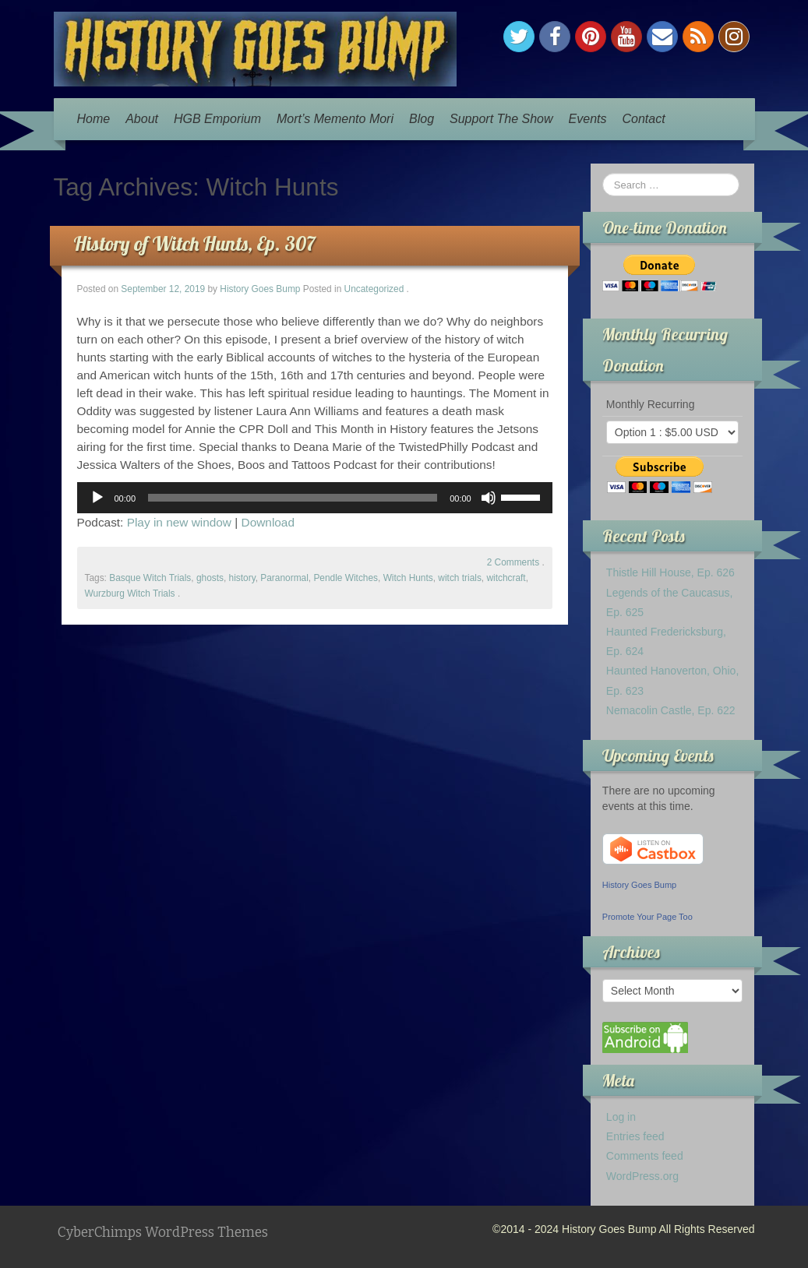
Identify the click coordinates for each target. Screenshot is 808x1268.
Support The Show (501, 118)
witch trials (460, 577)
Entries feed (635, 1136)
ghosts (210, 577)
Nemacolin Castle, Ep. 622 (671, 710)
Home (94, 118)
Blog (421, 118)
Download (268, 522)
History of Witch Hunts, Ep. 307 (194, 243)
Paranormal (284, 577)
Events (588, 118)
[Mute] (488, 497)
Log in (621, 1117)
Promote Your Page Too (647, 916)
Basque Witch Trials (150, 577)
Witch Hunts (408, 577)
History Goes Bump (260, 289)
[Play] (97, 497)
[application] (314, 497)
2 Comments (513, 562)
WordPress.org (642, 1176)
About (141, 118)
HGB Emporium (217, 118)
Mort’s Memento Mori (335, 118)
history (242, 577)
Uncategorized (374, 289)
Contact (643, 118)
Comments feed (644, 1156)
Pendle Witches (345, 577)
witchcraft (505, 577)
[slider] (292, 498)
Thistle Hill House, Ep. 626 (670, 572)
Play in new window (179, 522)
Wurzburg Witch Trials (130, 593)
